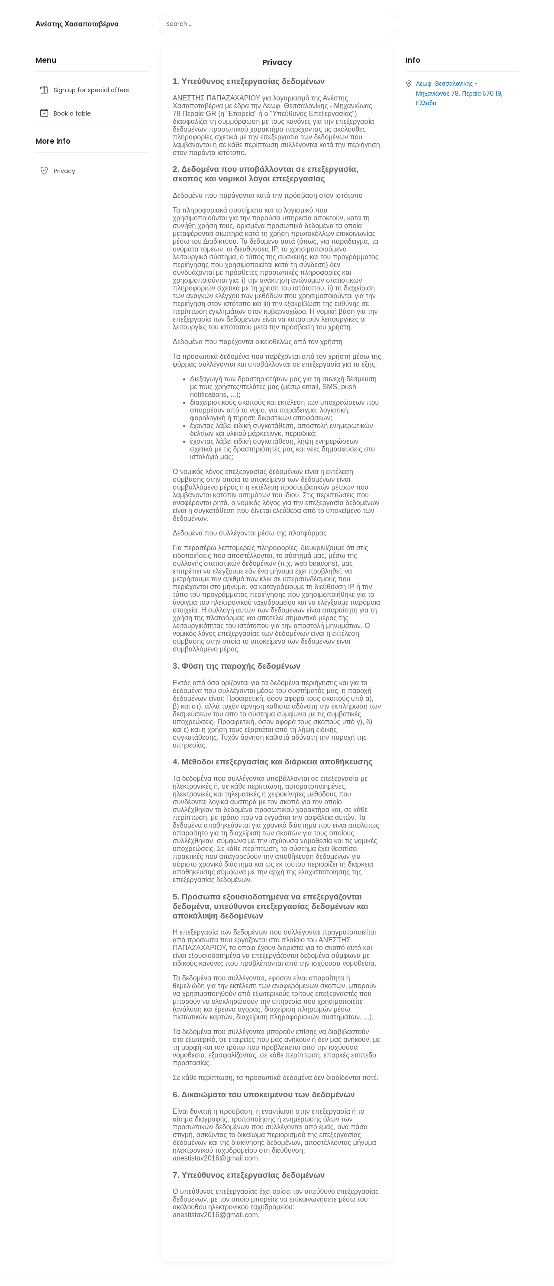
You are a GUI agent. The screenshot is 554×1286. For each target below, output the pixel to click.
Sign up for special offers (84, 90)
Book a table (65, 113)
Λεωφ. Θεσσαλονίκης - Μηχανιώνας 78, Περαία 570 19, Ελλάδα (459, 93)
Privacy (57, 171)
